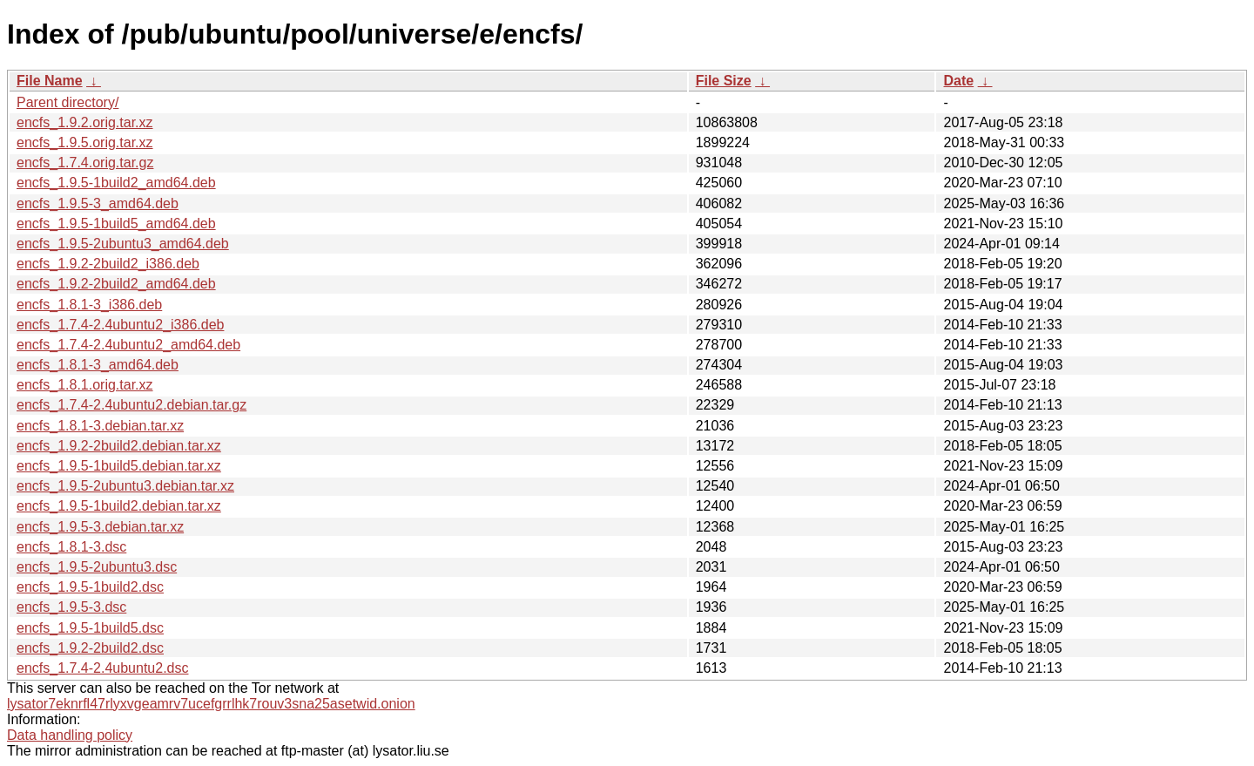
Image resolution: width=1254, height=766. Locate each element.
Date (958, 80)
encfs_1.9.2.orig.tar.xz (85, 122)
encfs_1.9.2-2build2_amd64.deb (116, 283)
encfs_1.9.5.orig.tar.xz (85, 142)
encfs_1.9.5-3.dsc (71, 607)
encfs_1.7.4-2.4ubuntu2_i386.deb (120, 324)
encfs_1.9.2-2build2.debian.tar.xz (119, 445)
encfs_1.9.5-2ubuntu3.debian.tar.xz (125, 485)
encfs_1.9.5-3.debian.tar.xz (100, 526)
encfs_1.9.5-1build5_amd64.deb (116, 223)
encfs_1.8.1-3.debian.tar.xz (100, 425)
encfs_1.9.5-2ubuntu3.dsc (97, 566)
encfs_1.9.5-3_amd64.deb (98, 203)
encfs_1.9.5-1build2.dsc (90, 587)
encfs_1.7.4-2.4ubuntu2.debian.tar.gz (131, 404)
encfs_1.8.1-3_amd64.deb (98, 364)
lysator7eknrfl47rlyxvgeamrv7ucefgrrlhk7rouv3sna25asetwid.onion (211, 703)
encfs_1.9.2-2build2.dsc (90, 648)
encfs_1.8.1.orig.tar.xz (85, 384)
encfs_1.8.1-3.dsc (71, 546)
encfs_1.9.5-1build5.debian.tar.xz (119, 465)
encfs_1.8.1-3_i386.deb (89, 304)
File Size (724, 80)
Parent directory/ (67, 102)
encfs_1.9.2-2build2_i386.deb (108, 263)
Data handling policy (69, 735)
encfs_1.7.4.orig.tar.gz (85, 162)
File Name (50, 80)
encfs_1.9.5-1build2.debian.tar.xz (119, 505)
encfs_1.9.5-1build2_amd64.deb (116, 182)
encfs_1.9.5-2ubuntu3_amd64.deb (123, 243)
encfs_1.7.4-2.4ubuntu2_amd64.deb (128, 344)
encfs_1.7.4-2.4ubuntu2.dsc (102, 668)
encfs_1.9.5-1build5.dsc (90, 627)
